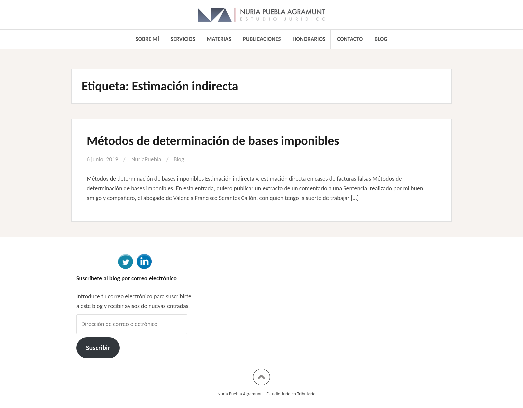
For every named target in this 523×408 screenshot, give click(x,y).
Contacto (350, 39)
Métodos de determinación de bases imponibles (213, 140)
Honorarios (309, 39)
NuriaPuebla (146, 159)
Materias (219, 39)
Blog (380, 39)
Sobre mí (147, 39)
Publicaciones (262, 39)
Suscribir (98, 348)
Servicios (183, 39)
